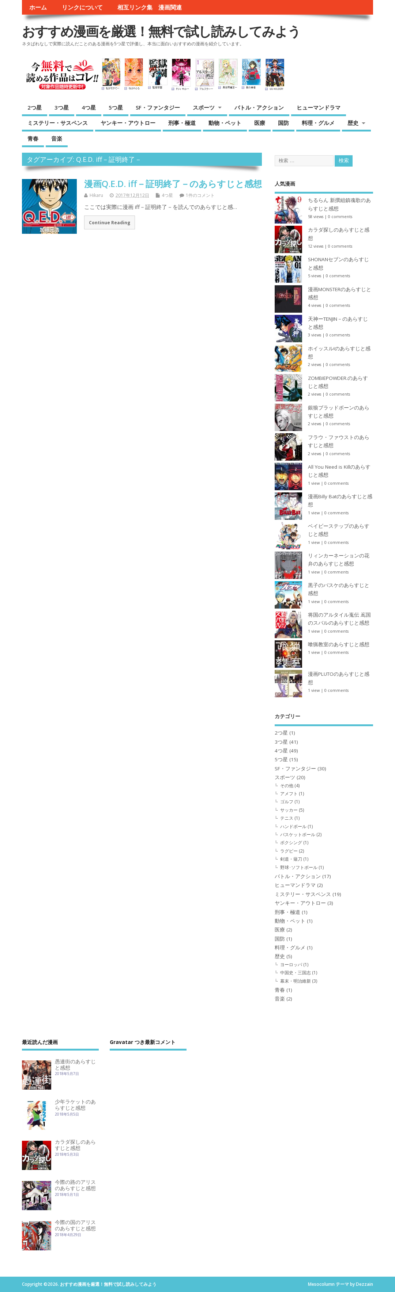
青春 (32, 138)
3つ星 (61, 107)
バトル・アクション (259, 107)
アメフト (289, 793)
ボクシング (291, 842)
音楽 (56, 138)
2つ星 (34, 107)
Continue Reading (109, 222)
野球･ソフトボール (298, 867)
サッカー (289, 810)
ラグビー (289, 851)
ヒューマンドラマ (319, 107)
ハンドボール (293, 826)
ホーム (38, 7)
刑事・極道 (182, 122)
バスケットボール (297, 834)
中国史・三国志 (295, 972)
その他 (286, 785)
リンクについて (82, 7)
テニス (286, 818)
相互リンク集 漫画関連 (149, 7)
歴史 (352, 122)
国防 (283, 122)
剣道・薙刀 (291, 859)
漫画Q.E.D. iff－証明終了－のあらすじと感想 (173, 184)
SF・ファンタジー (158, 107)
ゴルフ (286, 802)
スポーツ (204, 107)
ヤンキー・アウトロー (128, 122)
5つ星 (116, 107)
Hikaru (96, 195)
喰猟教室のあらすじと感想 (338, 644)
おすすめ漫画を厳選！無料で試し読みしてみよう (161, 31)
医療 (259, 122)
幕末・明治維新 (295, 981)
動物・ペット (224, 122)
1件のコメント (200, 195)
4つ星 (89, 107)
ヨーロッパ (291, 964)
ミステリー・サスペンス (57, 122)
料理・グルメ (318, 122)
